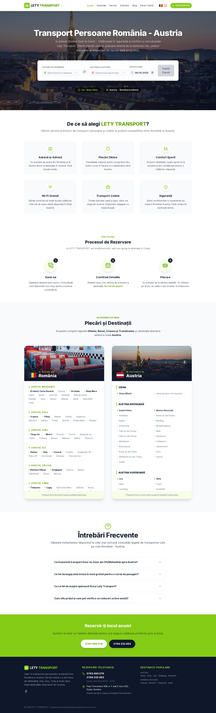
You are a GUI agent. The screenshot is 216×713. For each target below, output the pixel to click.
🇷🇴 (161, 5)
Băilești (58, 416)
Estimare (124, 5)
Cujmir (33, 395)
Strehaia (75, 391)
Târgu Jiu (35, 434)
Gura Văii (54, 395)
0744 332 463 (122, 643)
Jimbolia (81, 487)
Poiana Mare (80, 420)
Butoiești (67, 395)
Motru (49, 434)
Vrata (32, 402)
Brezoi (47, 473)
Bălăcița (66, 399)
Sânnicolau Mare (65, 487)
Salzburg (162, 675)
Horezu (71, 470)
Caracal (58, 452)
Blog (134, 5)
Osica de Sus (76, 456)
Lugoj (49, 487)
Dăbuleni (34, 420)
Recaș (92, 487)
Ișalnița (45, 420)
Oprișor (54, 399)
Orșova (62, 391)
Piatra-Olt (34, 456)
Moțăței (94, 420)
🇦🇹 (165, 5)
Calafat (69, 416)
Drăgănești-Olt (85, 452)
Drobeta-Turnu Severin (42, 391)
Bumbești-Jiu (87, 434)
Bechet (66, 420)
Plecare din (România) (53, 67)
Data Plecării (136, 67)
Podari (56, 420)
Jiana (44, 399)
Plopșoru (90, 438)
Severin (152, 683)
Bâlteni (78, 438)
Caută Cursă (166, 70)
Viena (143, 675)
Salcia (77, 399)
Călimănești (35, 473)
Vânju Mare (91, 391)
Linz (155, 675)
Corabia (70, 452)
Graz (149, 675)
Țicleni (33, 438)
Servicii (113, 5)
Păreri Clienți (146, 5)
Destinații (101, 5)
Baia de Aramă (81, 395)
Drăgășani (57, 470)
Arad (170, 683)
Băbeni (82, 470)
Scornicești (48, 456)
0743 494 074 (181, 5)
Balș (46, 452)
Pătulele (33, 399)
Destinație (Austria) (100, 67)
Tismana (44, 438)
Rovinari (61, 434)
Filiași (47, 416)
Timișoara (36, 487)
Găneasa (61, 456)
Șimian (43, 395)
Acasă (90, 5)
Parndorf (172, 675)
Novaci (55, 438)
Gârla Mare (89, 399)
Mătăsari (67, 438)
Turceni (73, 434)
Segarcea (81, 416)
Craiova (34, 416)
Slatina (34, 452)
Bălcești (58, 473)
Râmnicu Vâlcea (38, 470)
